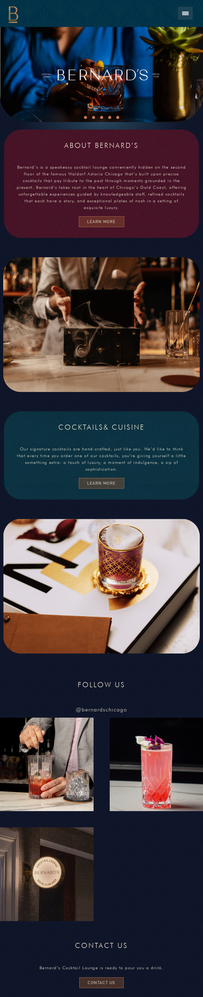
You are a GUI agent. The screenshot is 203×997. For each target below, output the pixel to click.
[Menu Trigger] (185, 13)
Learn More (101, 221)
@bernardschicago (101, 709)
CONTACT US (101, 982)
